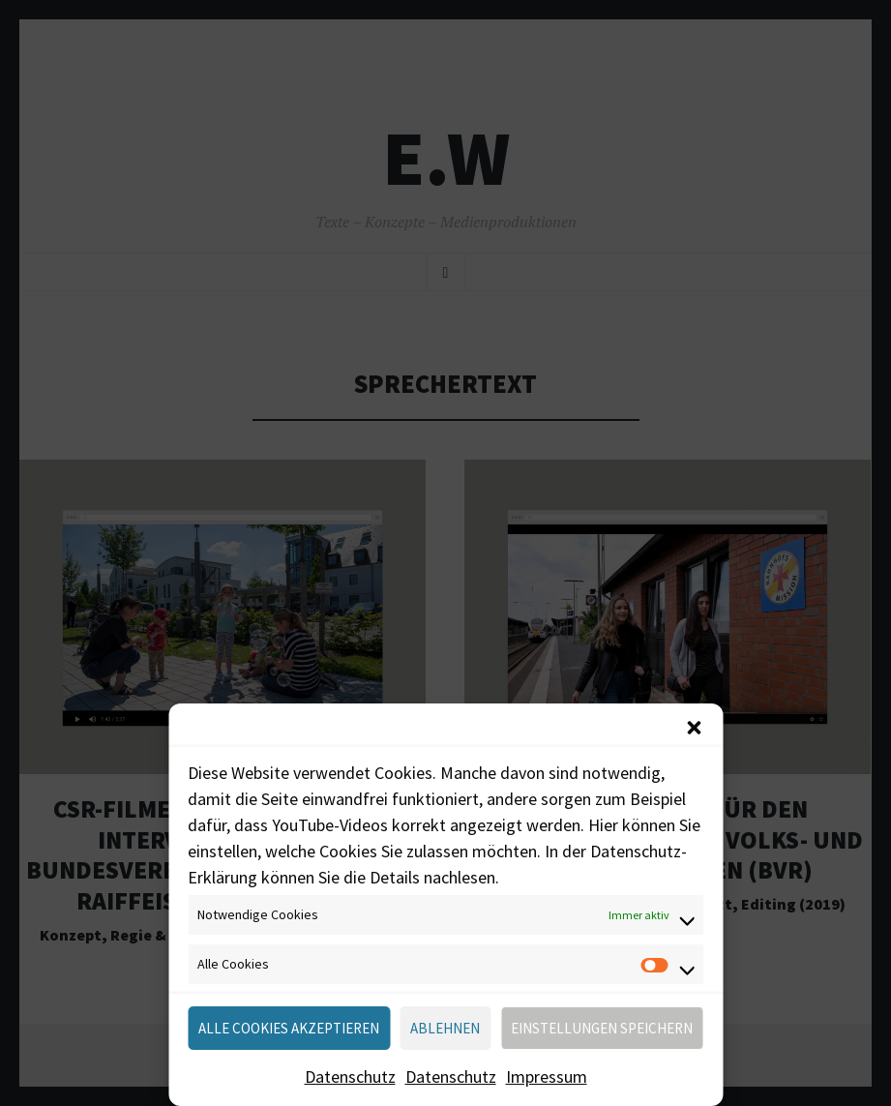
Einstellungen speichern (602, 1028)
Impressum (546, 1076)
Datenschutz (350, 1076)
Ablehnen (445, 1028)
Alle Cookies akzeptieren (288, 1028)
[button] (693, 727)
